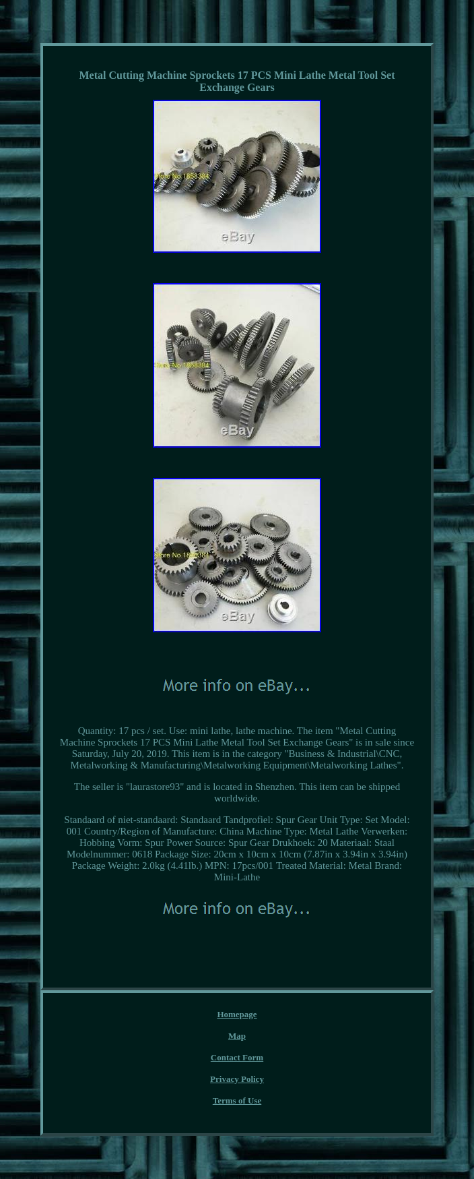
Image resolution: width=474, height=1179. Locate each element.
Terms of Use (237, 1100)
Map (237, 1036)
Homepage (237, 1014)
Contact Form (237, 1057)
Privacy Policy (237, 1079)
